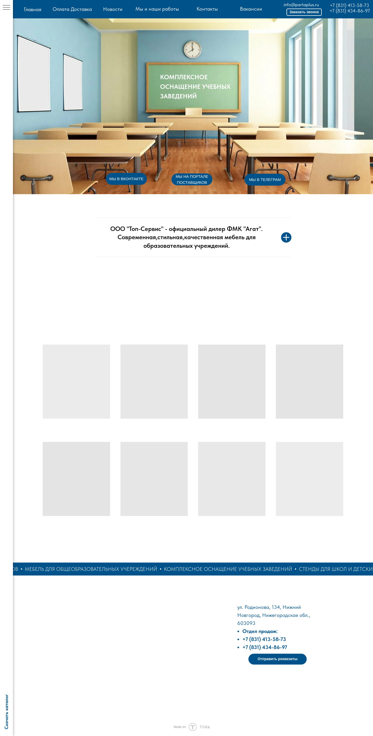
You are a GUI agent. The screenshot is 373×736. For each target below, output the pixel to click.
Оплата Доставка (72, 9)
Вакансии (251, 9)
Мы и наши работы (157, 9)
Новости (113, 9)
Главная (32, 9)
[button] (304, 12)
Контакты (207, 9)
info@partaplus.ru (301, 4)
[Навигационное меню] (6, 7)
